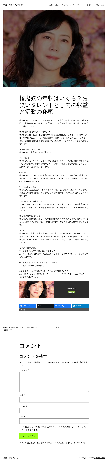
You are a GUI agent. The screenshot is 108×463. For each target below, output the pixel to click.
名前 (22, 395)
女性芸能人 (34, 327)
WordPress (100, 458)
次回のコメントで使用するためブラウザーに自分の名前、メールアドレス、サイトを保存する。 (54, 428)
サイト (22, 416)
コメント (24, 370)
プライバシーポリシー (85, 5)
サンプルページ (68, 5)
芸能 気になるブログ (13, 5)
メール (23, 406)
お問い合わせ (54, 5)
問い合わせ (100, 5)
